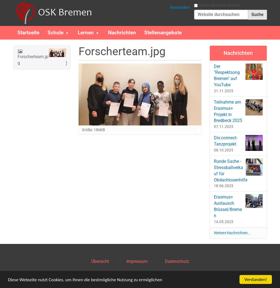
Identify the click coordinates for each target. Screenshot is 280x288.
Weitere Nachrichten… (232, 233)
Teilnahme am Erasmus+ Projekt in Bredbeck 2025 (238, 111)
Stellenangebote (163, 32)
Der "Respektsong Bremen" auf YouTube (238, 76)
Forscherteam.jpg (42, 56)
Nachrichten (122, 32)
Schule (55, 32)
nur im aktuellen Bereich (220, 5)
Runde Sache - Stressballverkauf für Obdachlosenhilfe (238, 170)
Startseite (28, 32)
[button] (69, 32)
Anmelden (180, 7)
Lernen (86, 32)
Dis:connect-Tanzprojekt (238, 143)
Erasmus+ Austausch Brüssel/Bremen (238, 206)
